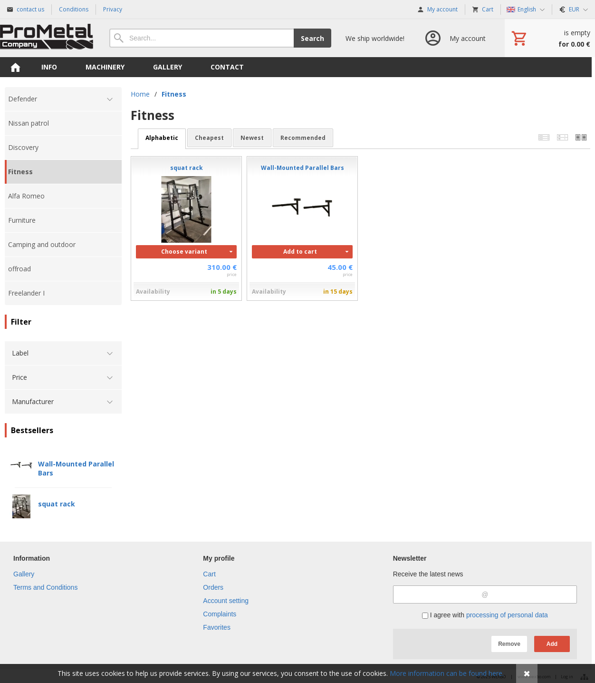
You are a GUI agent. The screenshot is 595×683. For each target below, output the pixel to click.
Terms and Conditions (45, 587)
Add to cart (300, 251)
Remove (509, 644)
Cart (209, 574)
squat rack (56, 503)
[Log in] (454, 38)
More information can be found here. (447, 673)
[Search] (201, 38)
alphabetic (161, 138)
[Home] (47, 38)
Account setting (226, 600)
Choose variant (184, 251)
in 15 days (338, 291)
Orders (213, 587)
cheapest (209, 138)
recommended (303, 138)
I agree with (485, 615)
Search (312, 38)
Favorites (216, 627)
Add (552, 644)
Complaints (219, 614)
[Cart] (550, 38)
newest (252, 138)
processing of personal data (507, 615)
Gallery (23, 574)
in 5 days (224, 291)
